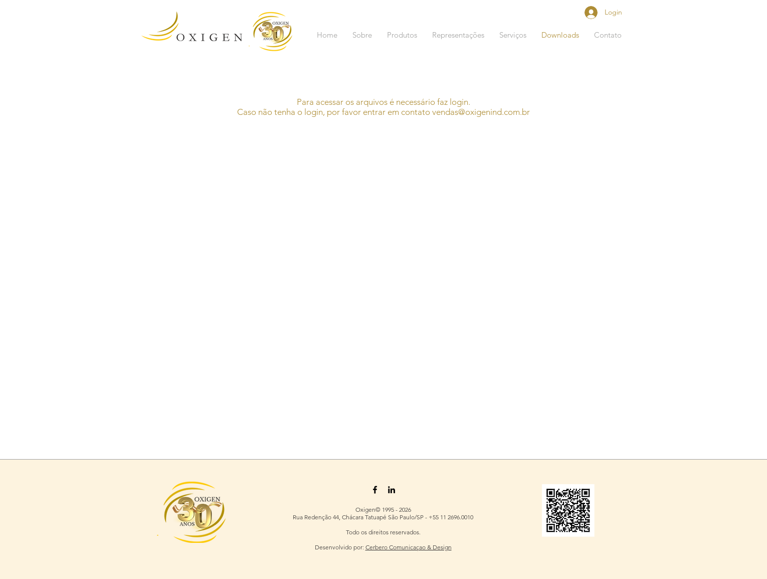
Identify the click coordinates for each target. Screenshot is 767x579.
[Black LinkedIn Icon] (392, 490)
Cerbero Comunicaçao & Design (408, 547)
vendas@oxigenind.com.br (481, 112)
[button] (402, 35)
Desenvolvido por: (340, 547)
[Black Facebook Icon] (375, 490)
